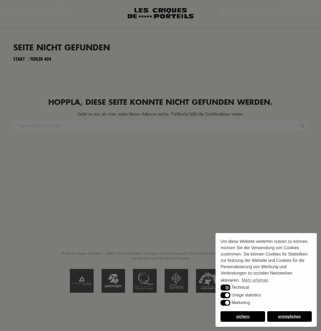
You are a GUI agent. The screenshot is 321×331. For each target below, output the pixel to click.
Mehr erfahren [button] (255, 280)
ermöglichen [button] (289, 316)
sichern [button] (243, 316)
